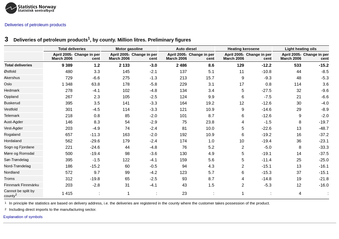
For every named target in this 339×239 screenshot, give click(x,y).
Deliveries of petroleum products (35, 24)
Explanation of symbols (22, 217)
